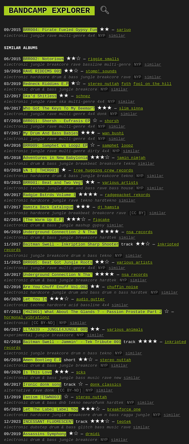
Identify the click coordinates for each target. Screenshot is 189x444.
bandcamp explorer (49, 10)
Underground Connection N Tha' (57, 275)
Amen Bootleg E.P (42, 360)
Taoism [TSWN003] (42, 397)
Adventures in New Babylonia (55, 158)
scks (80, 372)
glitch (85, 427)
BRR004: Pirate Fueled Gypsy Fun (60, 30)
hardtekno (105, 200)
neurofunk (93, 403)
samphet (110, 146)
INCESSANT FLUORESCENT (48, 422)
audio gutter (90, 299)
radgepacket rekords (127, 195)
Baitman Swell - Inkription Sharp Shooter (71, 244)
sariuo (123, 30)
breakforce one (124, 409)
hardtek (108, 238)
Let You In (35, 299)
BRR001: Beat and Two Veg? (53, 183)
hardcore (39, 77)
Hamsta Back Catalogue (48, 207)
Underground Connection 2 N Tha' (60, 232)
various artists (120, 183)
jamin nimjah (131, 158)
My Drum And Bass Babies (50, 133)
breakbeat (86, 164)
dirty (94, 151)
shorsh (111, 121)
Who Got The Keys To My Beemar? (59, 108)
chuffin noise (122, 287)
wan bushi (113, 133)
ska (62, 102)
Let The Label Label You (50, 409)
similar (117, 36)
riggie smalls (103, 59)
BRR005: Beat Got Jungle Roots (57, 262)
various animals (125, 330)
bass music (88, 378)
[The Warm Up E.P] (43, 220)
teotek (124, 422)
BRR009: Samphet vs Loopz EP (55, 146)
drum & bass (65, 77)
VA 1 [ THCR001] (41, 170)
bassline (92, 65)
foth (126, 84)
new (117, 378)
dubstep (38, 427)
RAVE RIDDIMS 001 (42, 71)
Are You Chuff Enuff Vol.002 (55, 287)
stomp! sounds (100, 71)
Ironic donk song (42, 385)
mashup (83, 225)
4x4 (91, 36)
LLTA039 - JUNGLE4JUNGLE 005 (55, 330)
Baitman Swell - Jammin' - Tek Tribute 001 (72, 342)
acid (73, 305)
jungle (37, 36)
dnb (62, 403)
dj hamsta (108, 207)
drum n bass (84, 256)
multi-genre (72, 36)
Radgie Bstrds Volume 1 (49, 195)
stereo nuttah (103, 84)
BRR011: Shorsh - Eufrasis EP (56, 121)
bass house (121, 188)
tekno (129, 164)
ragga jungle (135, 415)
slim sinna (131, 108)
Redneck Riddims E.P (45, 84)
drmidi (92, 434)
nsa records (139, 232)
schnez (83, 96)
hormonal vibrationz (26, 317)
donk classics (105, 385)
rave (51, 36)
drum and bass (79, 188)
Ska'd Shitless (39, 96)
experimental (18, 335)
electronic (16, 36)
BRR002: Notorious (43, 59)
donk (102, 114)
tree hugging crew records (103, 170)
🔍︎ (105, 10)
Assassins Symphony (44, 434)
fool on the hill (152, 84)
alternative (17, 390)
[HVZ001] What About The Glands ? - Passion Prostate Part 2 (92, 312)
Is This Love (37, 372)
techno (37, 188)
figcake (101, 220)
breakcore (57, 65)
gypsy (98, 225)
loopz (127, 146)
